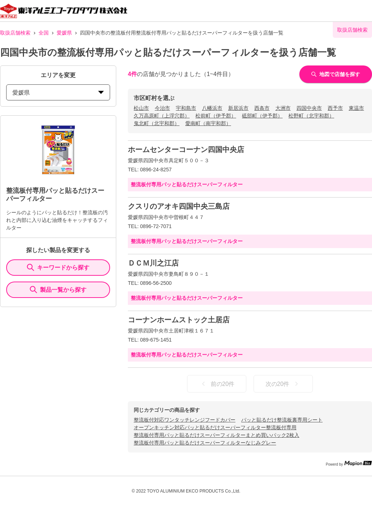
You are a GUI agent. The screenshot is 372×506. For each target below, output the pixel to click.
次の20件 (283, 383)
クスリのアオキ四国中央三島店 (179, 206)
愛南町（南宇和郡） (208, 123)
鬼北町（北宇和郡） (156, 123)
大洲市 (283, 108)
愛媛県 (64, 33)
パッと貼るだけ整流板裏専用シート (282, 420)
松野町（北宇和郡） (311, 116)
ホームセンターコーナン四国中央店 (186, 150)
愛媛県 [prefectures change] (58, 92)
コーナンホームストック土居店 (179, 320)
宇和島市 (186, 108)
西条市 (262, 108)
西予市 (335, 108)
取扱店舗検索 (15, 33)
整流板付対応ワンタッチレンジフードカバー (184, 420)
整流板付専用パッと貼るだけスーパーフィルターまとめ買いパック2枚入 (216, 435)
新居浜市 (238, 108)
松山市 (141, 108)
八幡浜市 (212, 108)
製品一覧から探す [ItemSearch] (58, 289)
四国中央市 (309, 108)
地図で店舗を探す (335, 74)
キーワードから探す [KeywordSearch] (58, 267)
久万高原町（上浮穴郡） (162, 116)
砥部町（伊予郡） (262, 116)
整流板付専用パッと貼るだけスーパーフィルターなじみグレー (205, 443)
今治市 (162, 108)
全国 (44, 33)
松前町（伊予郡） (215, 116)
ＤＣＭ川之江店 (153, 263)
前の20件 (217, 383)
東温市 (356, 108)
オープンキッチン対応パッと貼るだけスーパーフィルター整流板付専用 (215, 427)
